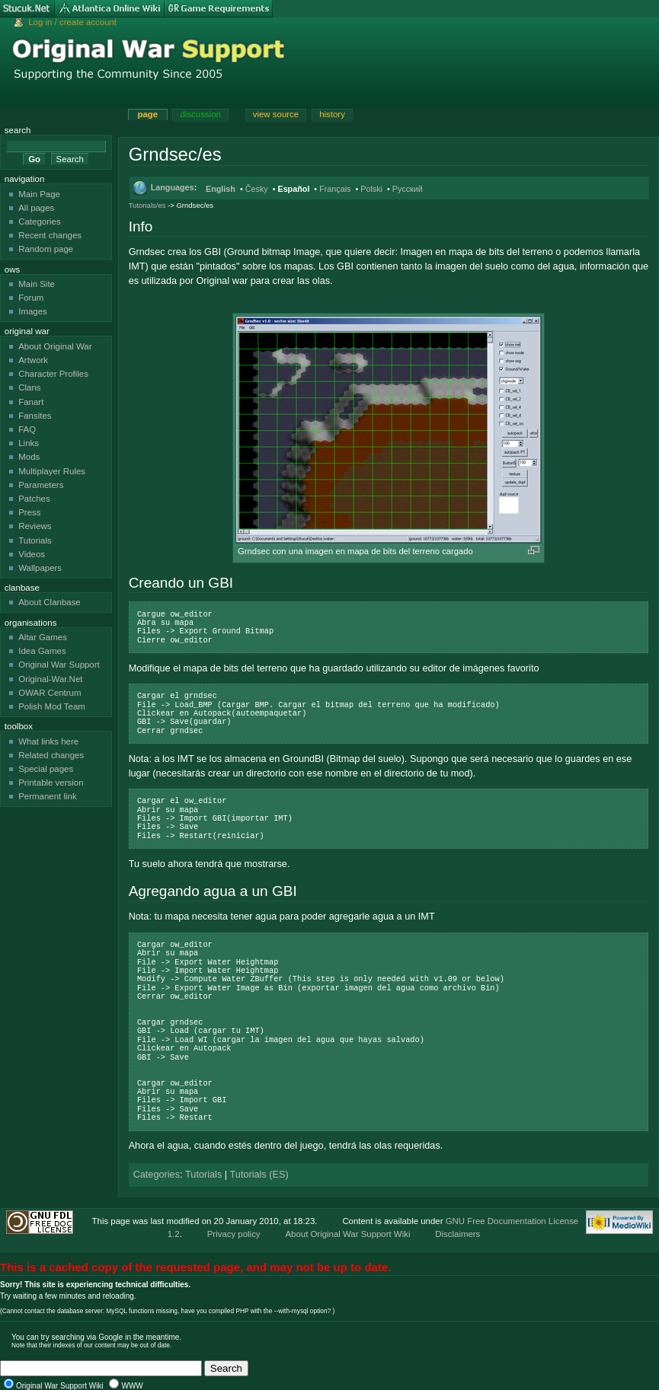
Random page (45, 248)
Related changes (51, 755)
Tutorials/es (147, 205)
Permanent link (47, 796)
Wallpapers (40, 567)
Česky (256, 188)
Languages (172, 187)
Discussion (200, 114)
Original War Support (59, 664)
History (332, 114)
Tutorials (203, 1174)
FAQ (27, 429)
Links (28, 443)
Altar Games (42, 637)
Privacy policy (234, 1234)
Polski (371, 188)
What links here (48, 741)
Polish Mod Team (51, 706)
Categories (156, 1174)
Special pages (45, 768)
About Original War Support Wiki (347, 1234)
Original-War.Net (50, 679)
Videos (31, 554)
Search (18, 130)
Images (32, 311)
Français (334, 188)
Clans (29, 387)
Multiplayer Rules (51, 471)
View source (276, 114)
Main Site (36, 284)
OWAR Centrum (49, 692)
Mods (29, 456)
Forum (30, 297)
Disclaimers (457, 1234)
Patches (34, 498)
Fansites (34, 415)
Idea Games (42, 650)
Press (29, 512)
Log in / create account (72, 22)
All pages (36, 207)
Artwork (33, 360)
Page (147, 114)
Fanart (30, 401)
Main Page (39, 194)
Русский (407, 188)
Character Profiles (53, 373)
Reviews (34, 526)
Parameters (40, 484)
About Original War (54, 346)
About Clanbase (49, 602)
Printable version (50, 782)
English (220, 188)
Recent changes (50, 235)
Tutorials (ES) (259, 1174)
